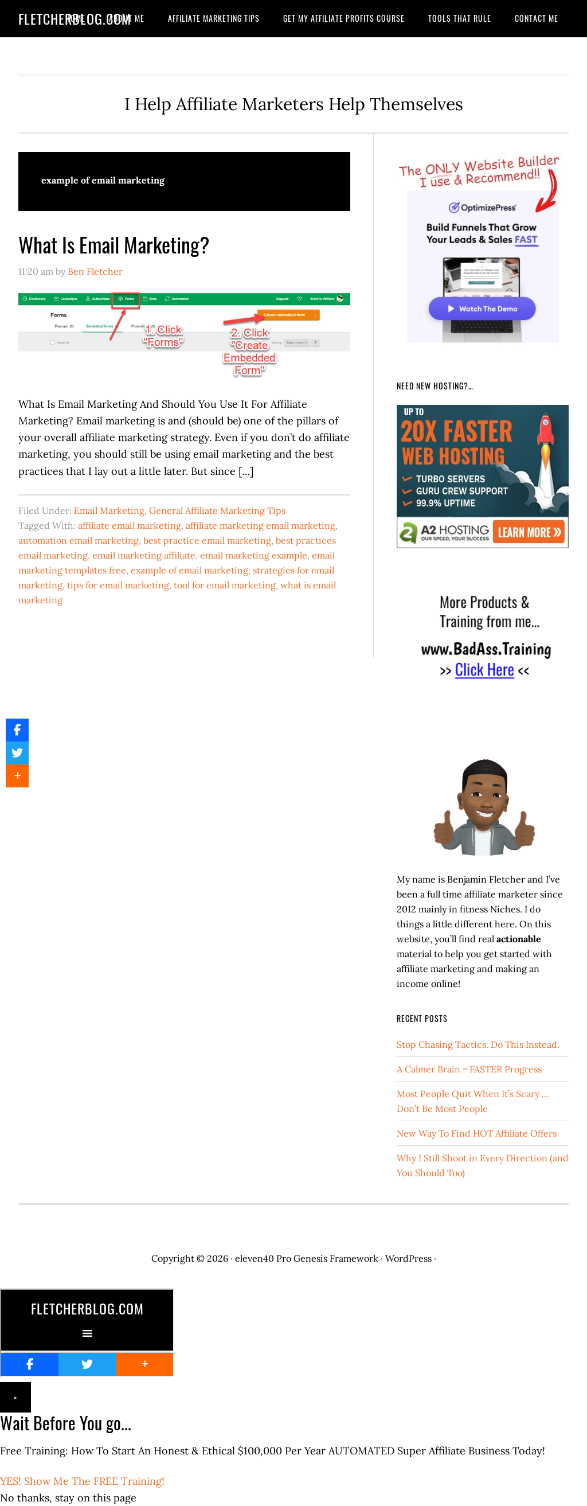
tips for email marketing (118, 585)
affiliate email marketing (129, 525)
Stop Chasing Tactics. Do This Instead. (478, 1044)
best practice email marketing (207, 540)
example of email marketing (189, 570)
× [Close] (15, 1397)
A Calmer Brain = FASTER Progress (469, 1069)
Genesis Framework (336, 1258)
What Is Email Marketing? (114, 244)
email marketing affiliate (143, 555)
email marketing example (253, 555)
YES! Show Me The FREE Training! (82, 1481)
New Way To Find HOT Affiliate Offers (477, 1133)
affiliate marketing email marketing (260, 525)
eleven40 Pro (263, 1258)
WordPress (408, 1258)
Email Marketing (109, 510)
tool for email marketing (225, 585)
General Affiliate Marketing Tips (217, 510)
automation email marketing (78, 540)
